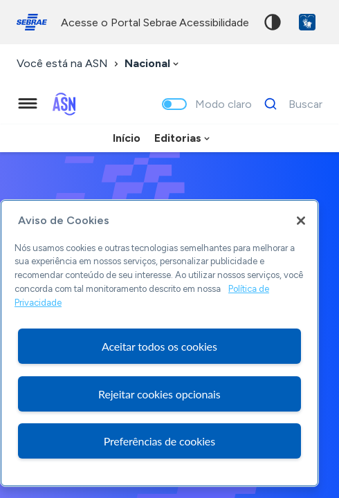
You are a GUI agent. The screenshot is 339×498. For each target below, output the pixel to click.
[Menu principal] (28, 104)
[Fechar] (301, 220)
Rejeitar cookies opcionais (159, 393)
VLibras (307, 22)
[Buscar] (289, 104)
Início (126, 138)
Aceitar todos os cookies (159, 346)
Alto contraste (272, 22)
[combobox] (153, 64)
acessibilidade (214, 22)
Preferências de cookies (159, 441)
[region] (159, 343)
